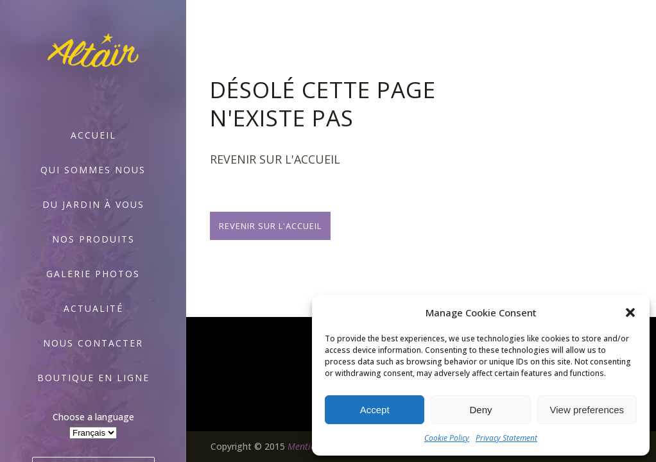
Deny (480, 409)
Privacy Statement (506, 437)
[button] (630, 312)
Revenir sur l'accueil (270, 226)
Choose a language (93, 417)
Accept (375, 409)
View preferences (587, 409)
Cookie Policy (446, 437)
